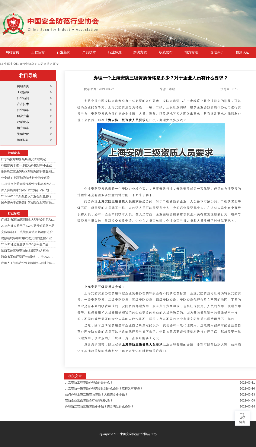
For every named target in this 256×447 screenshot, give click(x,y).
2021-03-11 (247, 382)
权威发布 (166, 52)
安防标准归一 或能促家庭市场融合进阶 (27, 232)
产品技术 (89, 52)
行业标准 (115, 52)
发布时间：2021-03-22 (99, 89)
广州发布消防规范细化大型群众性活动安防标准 (28, 219)
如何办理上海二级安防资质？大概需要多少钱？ (96, 394)
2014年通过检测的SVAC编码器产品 (24, 244)
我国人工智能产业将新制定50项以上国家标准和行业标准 (28, 263)
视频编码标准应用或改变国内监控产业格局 (28, 238)
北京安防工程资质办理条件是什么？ (89, 382)
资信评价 (217, 52)
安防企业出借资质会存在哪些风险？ (89, 400)
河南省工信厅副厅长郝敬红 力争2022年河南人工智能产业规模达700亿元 (28, 256)
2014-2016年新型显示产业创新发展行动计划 (28, 196)
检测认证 (242, 52)
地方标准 (191, 52)
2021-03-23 (247, 394)
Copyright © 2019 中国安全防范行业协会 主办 (127, 434)
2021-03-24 (247, 406)
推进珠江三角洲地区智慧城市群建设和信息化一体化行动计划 (28, 171)
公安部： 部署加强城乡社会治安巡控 (25, 177)
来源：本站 (167, 89)
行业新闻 (63, 52)
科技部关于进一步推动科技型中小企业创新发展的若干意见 (28, 165)
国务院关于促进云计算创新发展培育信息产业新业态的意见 (28, 202)
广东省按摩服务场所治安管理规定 (23, 159)
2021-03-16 (247, 388)
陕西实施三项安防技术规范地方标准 (25, 250)
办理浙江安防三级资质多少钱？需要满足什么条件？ (99, 406)
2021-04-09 (247, 400)
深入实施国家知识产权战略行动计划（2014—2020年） (28, 190)
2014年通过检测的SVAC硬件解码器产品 (27, 225)
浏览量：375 (229, 89)
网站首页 (12, 52)
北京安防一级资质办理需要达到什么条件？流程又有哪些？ (104, 388)
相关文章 (75, 376)
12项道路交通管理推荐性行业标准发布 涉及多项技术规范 (28, 184)
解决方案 (140, 52)
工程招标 (38, 52)
